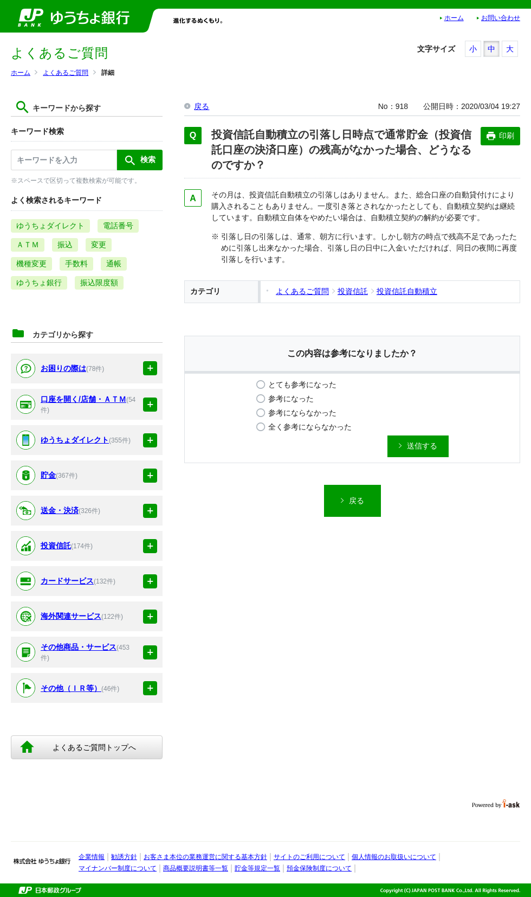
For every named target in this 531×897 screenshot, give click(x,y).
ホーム (454, 18)
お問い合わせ (500, 18)
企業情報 (92, 857)
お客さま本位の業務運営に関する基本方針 (205, 857)
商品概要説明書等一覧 (195, 868)
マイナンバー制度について (118, 868)
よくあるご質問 (65, 72)
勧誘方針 (124, 857)
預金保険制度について (319, 868)
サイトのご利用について (309, 857)
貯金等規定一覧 (257, 868)
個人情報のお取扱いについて (394, 857)
